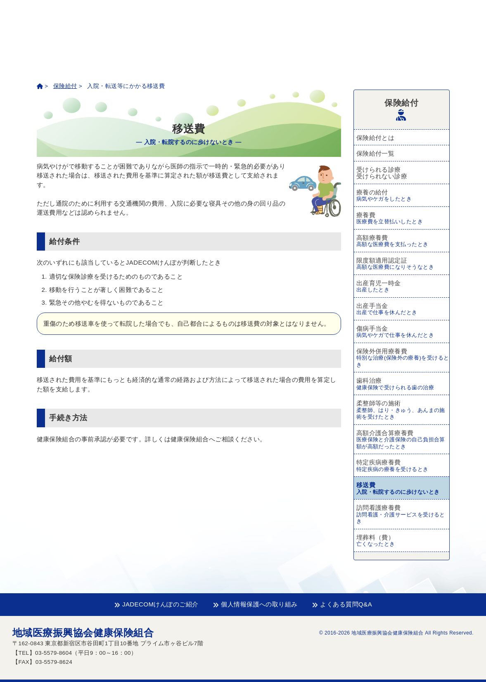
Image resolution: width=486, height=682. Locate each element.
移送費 (402, 488)
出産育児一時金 (402, 286)
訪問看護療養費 (402, 514)
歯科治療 (402, 384)
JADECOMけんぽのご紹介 (156, 604)
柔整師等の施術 (402, 410)
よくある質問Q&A (342, 604)
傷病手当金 (402, 332)
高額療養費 (402, 241)
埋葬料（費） (402, 541)
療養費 (402, 218)
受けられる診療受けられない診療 (382, 173)
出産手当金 (402, 309)
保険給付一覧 (375, 153)
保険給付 (65, 86)
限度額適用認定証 (402, 264)
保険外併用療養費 (402, 358)
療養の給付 (402, 196)
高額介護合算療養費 (402, 439)
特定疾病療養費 (402, 466)
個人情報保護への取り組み (255, 604)
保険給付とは (375, 137)
